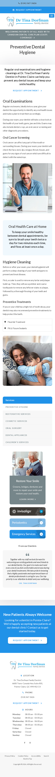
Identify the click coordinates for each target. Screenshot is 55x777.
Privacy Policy (10, 756)
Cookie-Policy (23, 756)
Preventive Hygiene (17, 407)
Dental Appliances (16, 435)
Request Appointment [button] (28, 10)
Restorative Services (18, 414)
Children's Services (17, 442)
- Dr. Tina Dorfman (27, 583)
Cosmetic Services (16, 421)
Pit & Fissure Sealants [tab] (17, 328)
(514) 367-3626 (29, 3)
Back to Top (27, 759)
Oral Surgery (14, 428)
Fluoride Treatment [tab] (16, 322)
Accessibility (36, 756)
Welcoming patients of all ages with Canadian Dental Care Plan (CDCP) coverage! (27, 35)
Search (46, 756)
